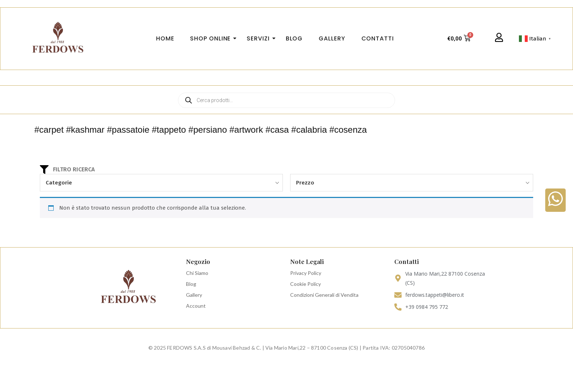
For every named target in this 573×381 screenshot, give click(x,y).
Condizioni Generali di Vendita (324, 295)
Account (196, 306)
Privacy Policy (305, 273)
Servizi (260, 38)
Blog (191, 284)
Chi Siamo (197, 273)
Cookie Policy (305, 284)
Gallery (194, 295)
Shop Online (212, 38)
